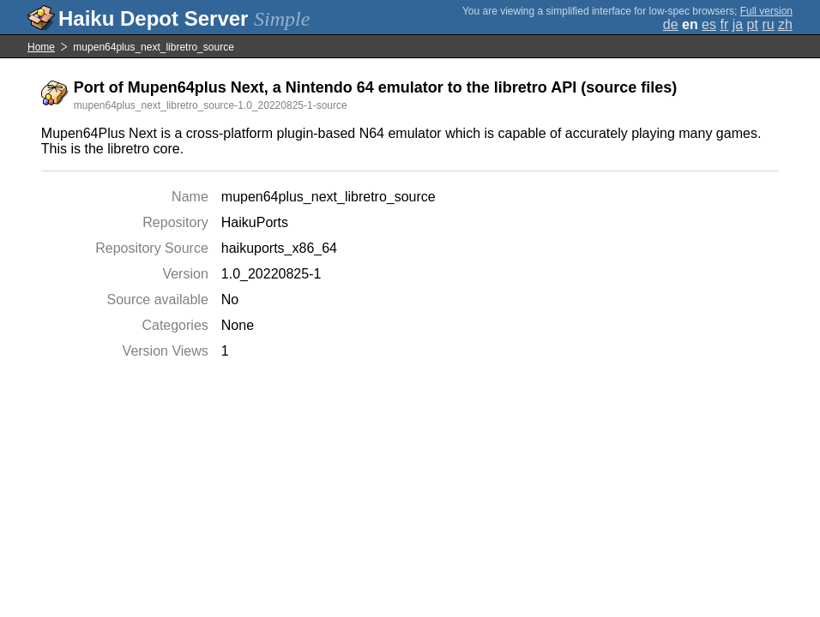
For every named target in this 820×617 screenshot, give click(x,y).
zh (785, 24)
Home (41, 47)
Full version (766, 11)
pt (752, 24)
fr (724, 24)
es (709, 24)
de (670, 24)
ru (768, 24)
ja (738, 24)
